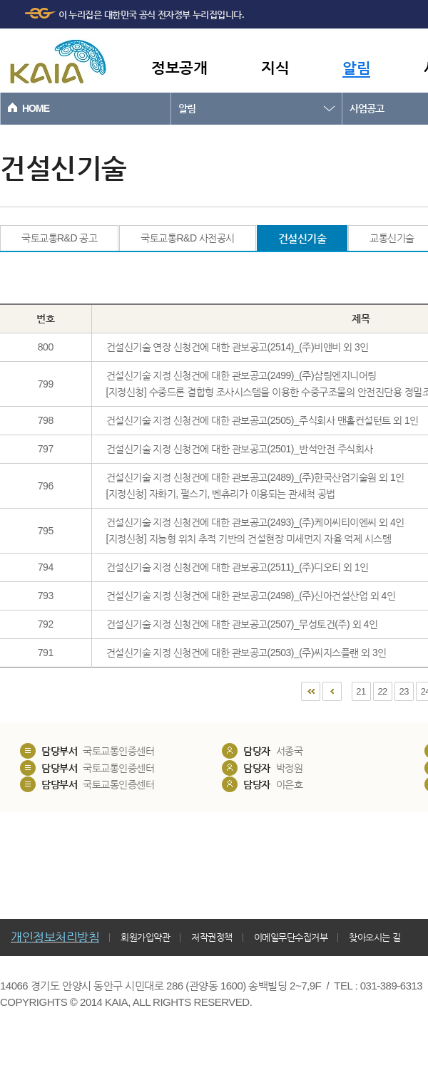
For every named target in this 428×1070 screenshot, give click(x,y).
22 (382, 691)
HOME (35, 108)
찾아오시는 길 (374, 937)
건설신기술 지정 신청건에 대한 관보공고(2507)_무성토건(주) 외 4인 (242, 624)
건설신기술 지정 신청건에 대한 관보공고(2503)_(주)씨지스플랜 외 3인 (246, 652)
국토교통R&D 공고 (59, 238)
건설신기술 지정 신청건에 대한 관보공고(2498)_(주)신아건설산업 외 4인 (251, 595)
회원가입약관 (145, 937)
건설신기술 (302, 238)
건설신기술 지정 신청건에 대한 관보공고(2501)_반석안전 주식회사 (239, 449)
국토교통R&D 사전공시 (187, 238)
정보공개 (179, 67)
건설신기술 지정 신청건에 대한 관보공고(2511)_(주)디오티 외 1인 (237, 567)
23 (404, 691)
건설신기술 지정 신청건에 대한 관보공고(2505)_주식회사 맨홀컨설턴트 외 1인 (262, 420)
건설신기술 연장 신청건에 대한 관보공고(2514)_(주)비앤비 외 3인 (237, 347)
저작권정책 (212, 937)
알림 (356, 67)
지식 (275, 67)
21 (360, 691)
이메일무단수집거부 (291, 937)
